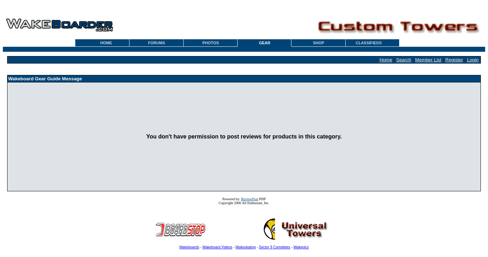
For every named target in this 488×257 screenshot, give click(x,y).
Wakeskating (245, 247)
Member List (428, 59)
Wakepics (301, 247)
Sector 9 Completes (274, 247)
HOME (106, 43)
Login (473, 59)
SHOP (318, 43)
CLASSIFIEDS (369, 43)
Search (403, 59)
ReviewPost (249, 199)
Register (454, 59)
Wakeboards (189, 247)
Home (386, 59)
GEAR (264, 43)
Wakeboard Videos (217, 247)
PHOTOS (210, 43)
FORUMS (156, 43)
